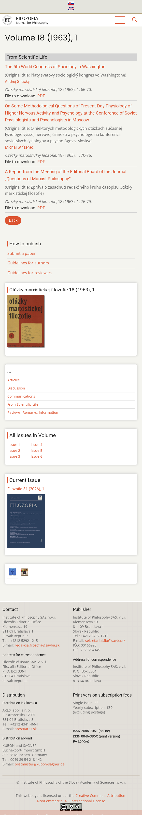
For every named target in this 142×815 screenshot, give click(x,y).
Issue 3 (14, 456)
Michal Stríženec (19, 147)
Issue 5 (36, 450)
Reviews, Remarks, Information (32, 412)
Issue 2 (14, 450)
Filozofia (27, 18)
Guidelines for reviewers (29, 272)
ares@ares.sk (26, 728)
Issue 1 (14, 444)
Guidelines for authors (28, 263)
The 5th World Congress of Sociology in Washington (55, 66)
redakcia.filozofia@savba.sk (37, 645)
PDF (41, 96)
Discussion (16, 388)
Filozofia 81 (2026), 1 (25, 489)
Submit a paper (21, 253)
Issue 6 (36, 456)
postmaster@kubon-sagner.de (40, 764)
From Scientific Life (22, 404)
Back (13, 220)
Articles (13, 380)
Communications (21, 396)
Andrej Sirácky (17, 81)
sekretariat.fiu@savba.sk (105, 640)
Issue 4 (36, 444)
